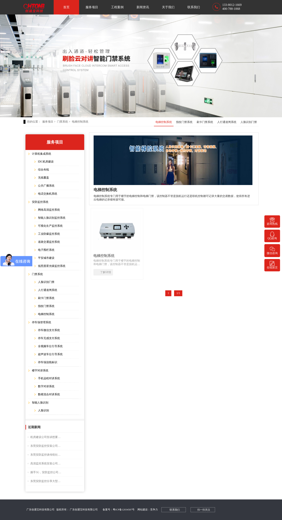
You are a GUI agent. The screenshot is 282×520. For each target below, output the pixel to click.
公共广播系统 (46, 185)
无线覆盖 (43, 177)
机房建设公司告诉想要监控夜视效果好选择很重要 (46, 437)
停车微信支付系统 (49, 330)
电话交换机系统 (47, 193)
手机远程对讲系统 (49, 378)
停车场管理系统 (41, 322)
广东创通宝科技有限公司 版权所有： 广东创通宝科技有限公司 (63, 509)
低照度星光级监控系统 (51, 266)
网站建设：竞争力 (147, 509)
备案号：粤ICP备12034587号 (119, 509)
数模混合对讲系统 (49, 394)
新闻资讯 (142, 7)
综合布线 (43, 169)
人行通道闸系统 (226, 122)
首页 (66, 7)
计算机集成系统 (41, 153)
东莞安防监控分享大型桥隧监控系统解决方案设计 (46, 481)
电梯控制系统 (80, 121)
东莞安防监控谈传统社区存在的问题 (46, 454)
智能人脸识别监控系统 (51, 217)
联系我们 (193, 7)
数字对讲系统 (46, 386)
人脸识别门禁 (248, 122)
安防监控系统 (40, 201)
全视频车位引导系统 (50, 346)
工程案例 (117, 7)
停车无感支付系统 (49, 338)
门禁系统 (63, 121)
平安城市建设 (46, 257)
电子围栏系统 (46, 249)
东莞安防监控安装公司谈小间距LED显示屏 (46, 445)
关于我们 (168, 7)
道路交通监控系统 (49, 241)
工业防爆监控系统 (49, 233)
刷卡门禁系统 (205, 122)
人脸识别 (43, 410)
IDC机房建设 (46, 161)
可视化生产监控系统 (50, 225)
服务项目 (92, 7)
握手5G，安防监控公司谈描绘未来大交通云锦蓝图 (46, 472)
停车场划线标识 (47, 362)
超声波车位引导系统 (50, 354)
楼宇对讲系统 (40, 370)
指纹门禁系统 (184, 122)
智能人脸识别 (40, 402)
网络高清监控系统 (49, 209)
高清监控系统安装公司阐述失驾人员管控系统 (46, 463)
